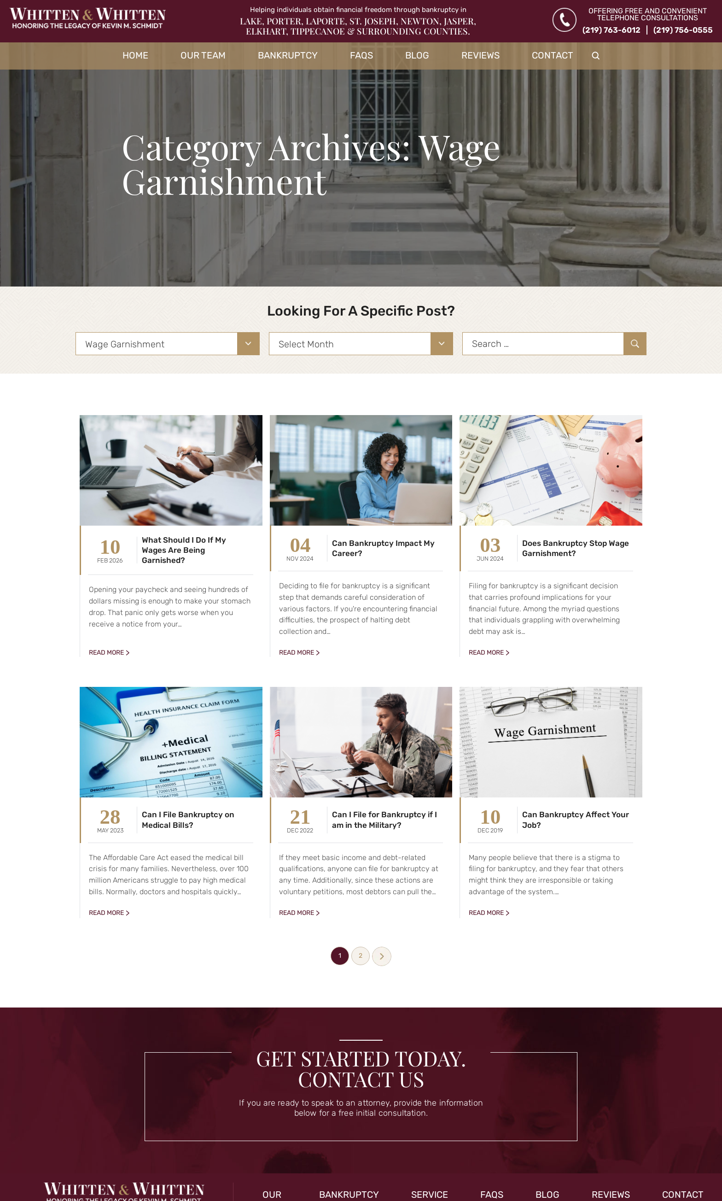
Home (135, 55)
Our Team (203, 55)
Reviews (480, 55)
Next (381, 956)
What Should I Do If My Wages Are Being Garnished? (184, 550)
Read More (106, 653)
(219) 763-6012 (611, 30)
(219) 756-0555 (683, 30)
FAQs (361, 55)
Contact (552, 55)
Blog (417, 55)
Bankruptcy (288, 55)
